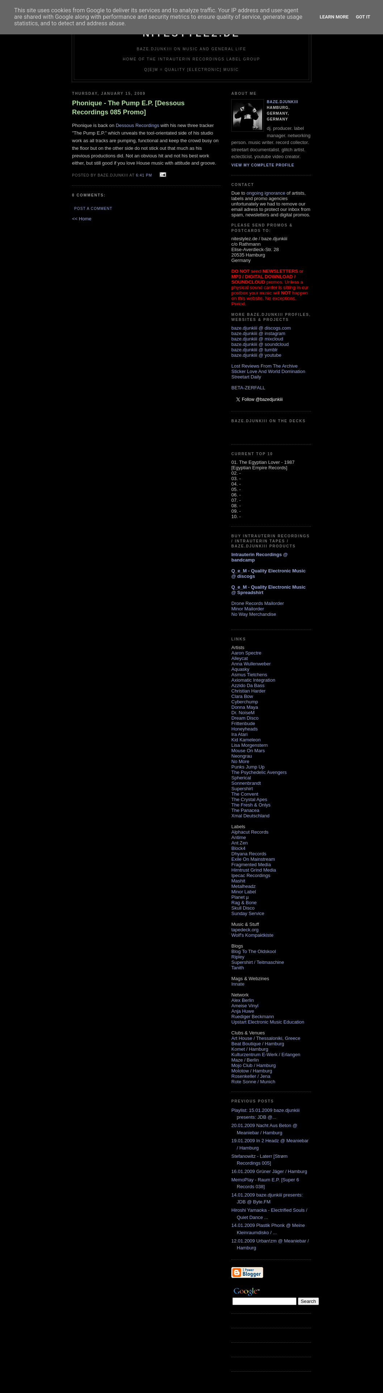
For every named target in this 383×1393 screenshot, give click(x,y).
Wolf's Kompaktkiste (252, 935)
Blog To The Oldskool (253, 951)
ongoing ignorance (266, 193)
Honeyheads (244, 729)
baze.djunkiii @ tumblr (254, 349)
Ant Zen (239, 843)
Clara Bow (242, 696)
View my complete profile (262, 165)
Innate (237, 984)
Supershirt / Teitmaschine (257, 962)
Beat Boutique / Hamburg (257, 1043)
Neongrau (241, 756)
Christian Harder (248, 691)
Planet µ (240, 897)
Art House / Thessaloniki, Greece (265, 1038)
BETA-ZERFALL (248, 387)
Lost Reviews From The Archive (264, 366)
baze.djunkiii (282, 102)
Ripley (237, 957)
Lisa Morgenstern (249, 745)
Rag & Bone (244, 902)
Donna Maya (244, 707)
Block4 (238, 848)
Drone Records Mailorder (257, 603)
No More (240, 761)
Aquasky (240, 669)
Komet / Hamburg (249, 1049)
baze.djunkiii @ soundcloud (260, 344)
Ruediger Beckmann (252, 1016)
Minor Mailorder (247, 608)
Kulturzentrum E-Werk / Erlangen (265, 1054)
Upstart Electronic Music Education (267, 1022)
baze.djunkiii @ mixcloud (257, 339)
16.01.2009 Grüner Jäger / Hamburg (269, 1171)
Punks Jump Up (248, 767)
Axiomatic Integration (253, 680)
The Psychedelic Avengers (259, 772)
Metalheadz (243, 886)
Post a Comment (93, 209)
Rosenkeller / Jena (250, 1076)
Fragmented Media (251, 864)
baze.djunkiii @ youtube (256, 355)
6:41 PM (144, 175)
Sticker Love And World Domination (268, 371)
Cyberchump (244, 701)
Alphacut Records (250, 832)
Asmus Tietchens (249, 674)
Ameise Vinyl (244, 1005)
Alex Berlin (242, 1000)
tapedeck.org (244, 929)
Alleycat (239, 658)
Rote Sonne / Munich (253, 1081)
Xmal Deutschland (250, 815)
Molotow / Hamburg (251, 1071)
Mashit (238, 881)
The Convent (244, 794)
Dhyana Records (248, 853)
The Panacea (245, 810)
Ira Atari (239, 734)
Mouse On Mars (248, 750)
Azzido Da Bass (248, 685)
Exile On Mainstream (253, 859)
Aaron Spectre (246, 653)
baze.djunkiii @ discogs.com (261, 328)
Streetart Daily (246, 377)
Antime (238, 837)
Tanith (237, 967)
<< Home (81, 218)
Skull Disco (242, 908)
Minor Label (243, 891)
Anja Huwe (242, 1011)
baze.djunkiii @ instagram (258, 333)
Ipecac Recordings (250, 875)
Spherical (241, 777)
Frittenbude (243, 723)
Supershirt (242, 788)
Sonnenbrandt (246, 783)
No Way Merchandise (253, 614)
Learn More (334, 17)
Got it (363, 17)
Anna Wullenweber (251, 663)
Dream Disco (244, 718)
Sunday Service (247, 913)
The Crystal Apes (249, 799)
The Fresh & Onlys (250, 805)
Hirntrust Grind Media (253, 870)
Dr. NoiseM (242, 712)
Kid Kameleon (246, 739)
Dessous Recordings (137, 125)
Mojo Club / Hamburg (253, 1065)
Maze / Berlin (245, 1060)
